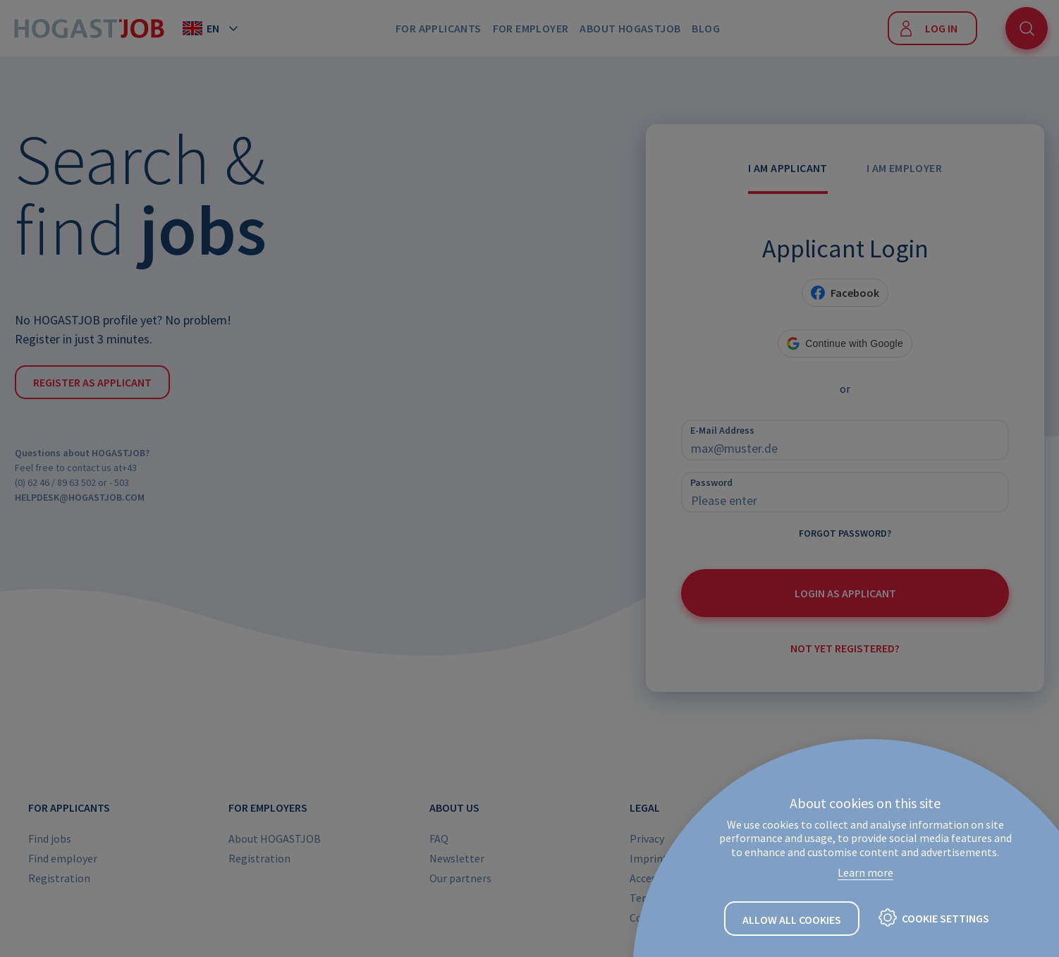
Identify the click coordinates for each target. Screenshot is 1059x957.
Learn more (865, 872)
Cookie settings (945, 918)
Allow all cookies (791, 920)
